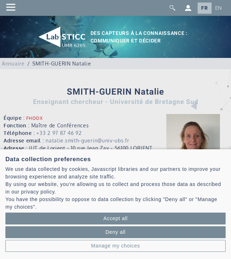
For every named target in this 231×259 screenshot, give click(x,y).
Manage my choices (115, 246)
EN (218, 8)
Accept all (115, 218)
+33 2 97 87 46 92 (59, 133)
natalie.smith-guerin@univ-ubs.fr (87, 140)
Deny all (115, 232)
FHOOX (34, 118)
